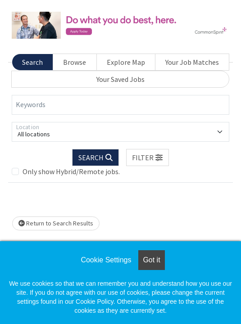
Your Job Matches (192, 62)
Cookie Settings (106, 260)
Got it (151, 260)
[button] (147, 157)
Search (32, 62)
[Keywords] (120, 105)
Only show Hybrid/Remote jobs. (71, 171)
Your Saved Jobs (120, 79)
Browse (74, 62)
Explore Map (126, 62)
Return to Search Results (55, 223)
